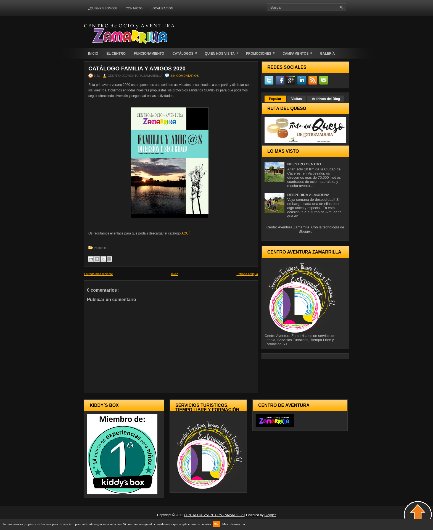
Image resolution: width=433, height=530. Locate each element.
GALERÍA (327, 54)
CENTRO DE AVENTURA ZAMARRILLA (214, 515)
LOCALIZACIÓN (162, 8)
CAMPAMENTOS (299, 52)
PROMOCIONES (262, 52)
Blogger (305, 231)
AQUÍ (185, 233)
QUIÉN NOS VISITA (223, 52)
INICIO (93, 54)
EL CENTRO (116, 54)
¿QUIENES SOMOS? (102, 8)
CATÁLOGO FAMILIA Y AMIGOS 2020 (137, 68)
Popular (275, 99)
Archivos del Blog (326, 99)
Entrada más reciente (98, 274)
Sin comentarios (184, 75)
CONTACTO (134, 8)
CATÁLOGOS (187, 52)
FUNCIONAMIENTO (149, 54)
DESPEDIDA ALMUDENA (308, 195)
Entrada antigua (247, 274)
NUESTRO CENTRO (304, 164)
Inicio (174, 274)
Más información (233, 524)
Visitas (296, 99)
